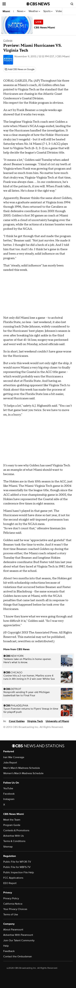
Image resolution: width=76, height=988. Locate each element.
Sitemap (8, 846)
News (21, 11)
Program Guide (11, 825)
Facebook (9, 793)
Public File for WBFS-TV (17, 867)
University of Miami (57, 721)
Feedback (9, 951)
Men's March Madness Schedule (21, 768)
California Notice (12, 903)
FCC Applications (13, 878)
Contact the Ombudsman (17, 956)
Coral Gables (17, 721)
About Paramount (13, 929)
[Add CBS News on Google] (19, 69)
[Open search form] (71, 3)
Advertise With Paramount (18, 935)
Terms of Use (10, 914)
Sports (47, 11)
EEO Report (10, 883)
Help (6, 946)
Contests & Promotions (16, 830)
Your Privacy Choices (15, 909)
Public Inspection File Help (18, 872)
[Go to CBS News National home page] (38, 4)
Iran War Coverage (13, 757)
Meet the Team (11, 819)
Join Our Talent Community (18, 940)
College (7, 40)
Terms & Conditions (14, 841)
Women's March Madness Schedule (23, 773)
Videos (60, 11)
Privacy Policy (11, 898)
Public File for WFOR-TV (17, 861)
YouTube (8, 788)
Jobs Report (10, 762)
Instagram (8, 799)
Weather (34, 11)
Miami (6, 11)
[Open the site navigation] (14, 3)
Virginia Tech (35, 721)
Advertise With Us (13, 836)
